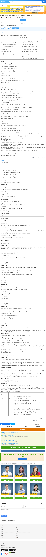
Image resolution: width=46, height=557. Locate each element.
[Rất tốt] (44, 157)
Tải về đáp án (38, 426)
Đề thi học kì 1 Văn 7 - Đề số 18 (8, 440)
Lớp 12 (17, 525)
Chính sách (3, 545)
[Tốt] (42, 157)
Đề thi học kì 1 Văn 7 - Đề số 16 (8, 435)
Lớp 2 (17, 535)
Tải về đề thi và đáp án (9, 426)
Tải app (18, 537)
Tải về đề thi (24, 426)
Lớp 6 (17, 531)
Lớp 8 (17, 529)
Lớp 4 (17, 533)
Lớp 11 (2, 527)
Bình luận (7, 424)
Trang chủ (2, 525)
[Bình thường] (40, 157)
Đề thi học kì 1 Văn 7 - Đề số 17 (8, 438)
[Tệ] (38, 157)
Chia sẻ (2, 424)
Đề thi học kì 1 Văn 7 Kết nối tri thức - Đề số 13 (11, 443)
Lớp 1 (2, 537)
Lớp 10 (17, 527)
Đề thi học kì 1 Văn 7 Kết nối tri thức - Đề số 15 (11, 432)
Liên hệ (2, 543)
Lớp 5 (2, 533)
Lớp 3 (2, 535)
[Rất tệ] (37, 157)
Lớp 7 (2, 531)
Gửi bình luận (3, 515)
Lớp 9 (2, 529)
